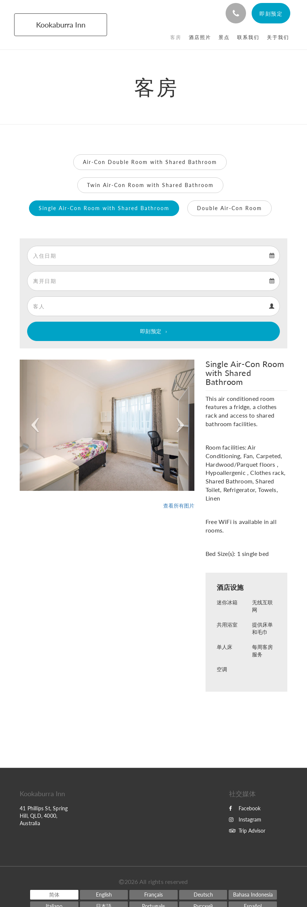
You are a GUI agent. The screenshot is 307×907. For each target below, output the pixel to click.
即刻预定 (151, 331)
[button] (33, 425)
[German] (203, 895)
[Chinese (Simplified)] (54, 895)
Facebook (245, 808)
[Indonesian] (253, 895)
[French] (153, 895)
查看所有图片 (178, 505)
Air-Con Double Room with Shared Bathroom (150, 162)
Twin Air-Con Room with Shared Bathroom (150, 185)
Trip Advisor (247, 830)
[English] (104, 895)
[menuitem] (176, 37)
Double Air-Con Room (229, 208)
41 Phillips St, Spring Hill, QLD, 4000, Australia (44, 815)
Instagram (245, 819)
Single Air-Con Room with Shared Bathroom (104, 208)
